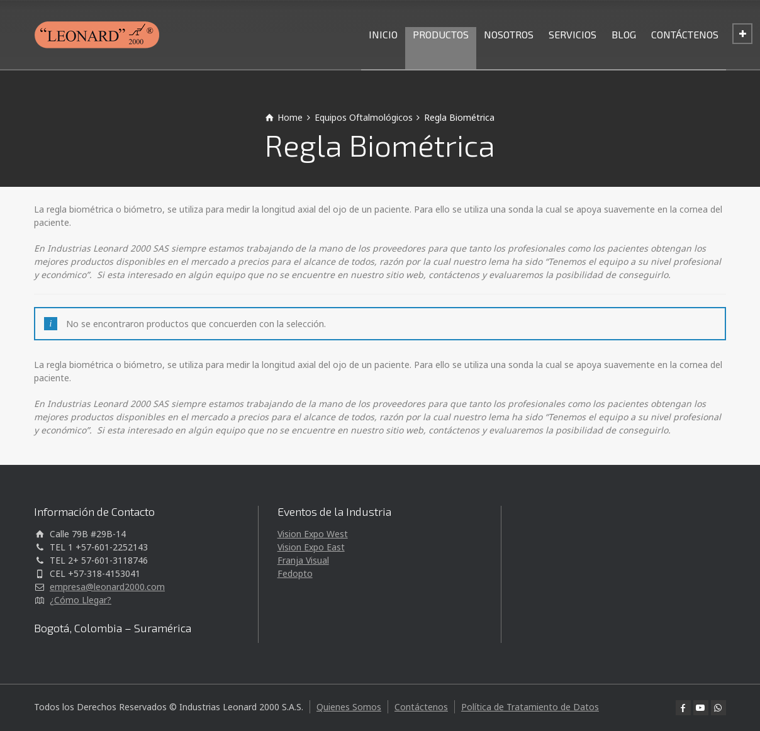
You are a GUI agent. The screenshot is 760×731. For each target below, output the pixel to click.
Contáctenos (421, 707)
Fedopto (295, 573)
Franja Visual (303, 560)
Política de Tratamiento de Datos (530, 707)
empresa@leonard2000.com (107, 587)
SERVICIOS (572, 34)
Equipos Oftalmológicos (364, 117)
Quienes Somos (348, 707)
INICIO (383, 34)
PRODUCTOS (441, 34)
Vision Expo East (311, 547)
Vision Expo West (312, 534)
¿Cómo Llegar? (80, 600)
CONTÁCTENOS (684, 34)
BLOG (624, 34)
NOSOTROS (509, 34)
